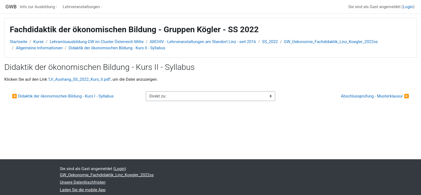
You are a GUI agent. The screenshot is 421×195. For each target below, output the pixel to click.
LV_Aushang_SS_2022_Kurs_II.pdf (79, 79)
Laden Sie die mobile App (83, 189)
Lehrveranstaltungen (81, 6)
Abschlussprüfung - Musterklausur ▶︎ (375, 96)
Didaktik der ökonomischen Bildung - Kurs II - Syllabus (117, 48)
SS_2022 (270, 41)
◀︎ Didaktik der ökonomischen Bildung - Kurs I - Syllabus (63, 96)
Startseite (18, 41)
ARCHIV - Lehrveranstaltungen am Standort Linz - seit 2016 (203, 41)
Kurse (38, 41)
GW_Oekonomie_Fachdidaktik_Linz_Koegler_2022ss (331, 41)
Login (408, 6)
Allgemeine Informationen (39, 48)
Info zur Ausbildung (37, 6)
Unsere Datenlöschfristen (83, 182)
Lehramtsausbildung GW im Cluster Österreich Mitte (97, 41)
